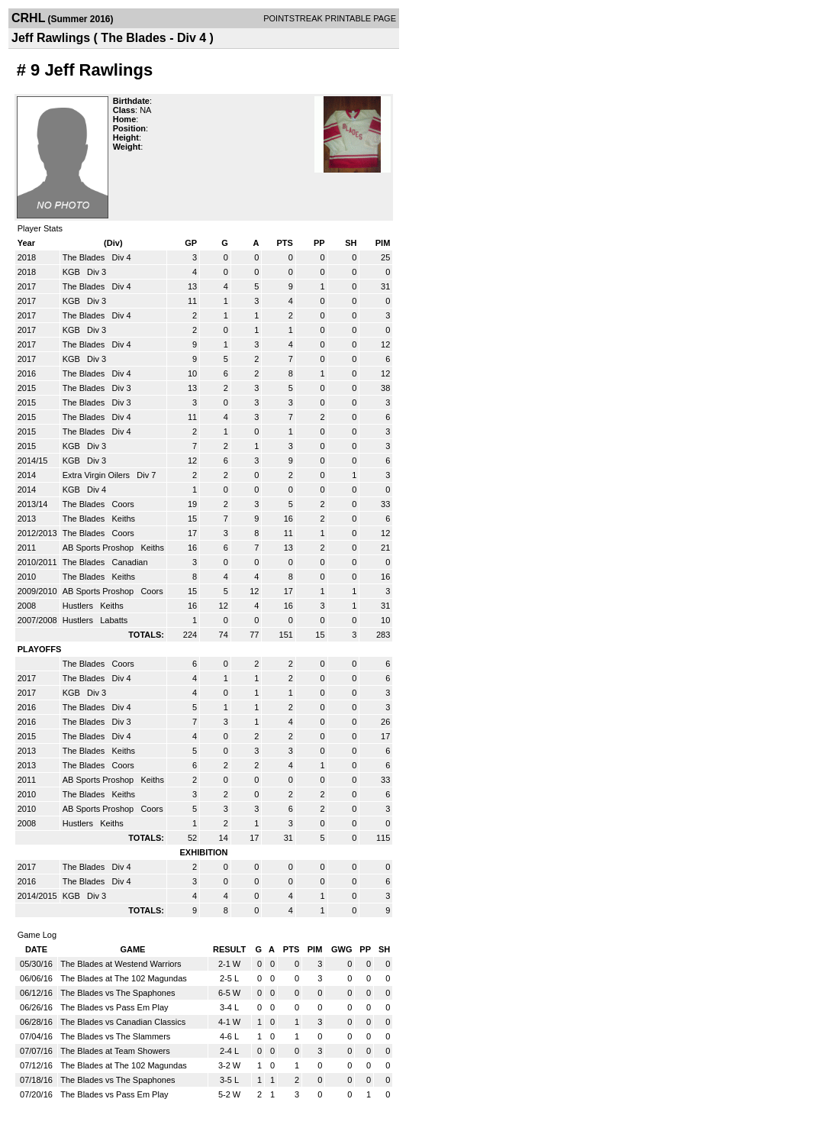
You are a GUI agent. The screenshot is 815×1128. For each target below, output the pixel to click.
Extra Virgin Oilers (98, 475)
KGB (72, 271)
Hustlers (79, 605)
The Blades (85, 257)
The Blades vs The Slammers (115, 1036)
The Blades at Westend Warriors (120, 963)
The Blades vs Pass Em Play (114, 1007)
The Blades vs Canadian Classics (122, 1021)
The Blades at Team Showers (114, 1050)
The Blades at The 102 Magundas (123, 978)
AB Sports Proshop (100, 547)
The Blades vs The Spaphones (117, 992)
